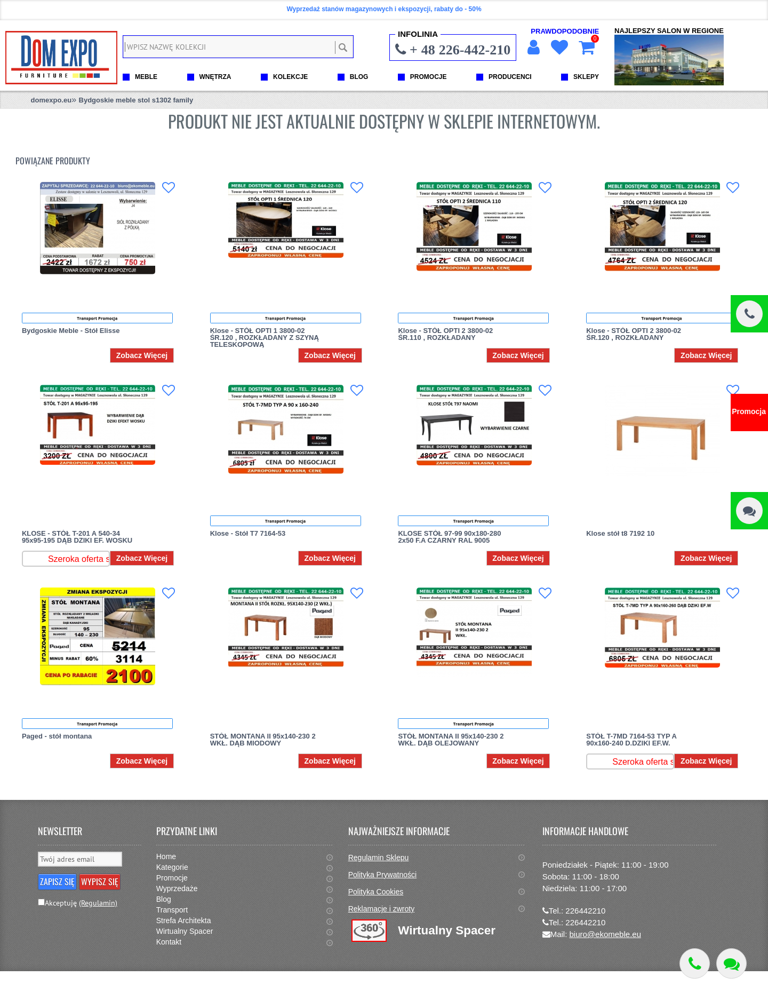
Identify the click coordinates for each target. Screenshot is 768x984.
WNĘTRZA (215, 77)
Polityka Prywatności (382, 874)
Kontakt (168, 942)
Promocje (172, 878)
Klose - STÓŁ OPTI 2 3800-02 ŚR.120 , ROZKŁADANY (633, 334)
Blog (163, 899)
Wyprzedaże (177, 888)
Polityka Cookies (376, 891)
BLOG (359, 77)
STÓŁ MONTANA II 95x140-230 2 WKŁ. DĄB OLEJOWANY (450, 740)
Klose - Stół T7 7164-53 (248, 533)
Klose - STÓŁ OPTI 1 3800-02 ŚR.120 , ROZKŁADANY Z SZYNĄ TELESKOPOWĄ (264, 337)
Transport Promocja (97, 318)
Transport (172, 910)
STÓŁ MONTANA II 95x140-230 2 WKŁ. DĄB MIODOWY (263, 740)
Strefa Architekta (183, 920)
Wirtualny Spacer (184, 931)
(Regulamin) (98, 903)
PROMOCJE (428, 77)
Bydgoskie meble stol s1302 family (136, 100)
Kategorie (172, 867)
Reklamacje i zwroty (381, 908)
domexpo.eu (51, 100)
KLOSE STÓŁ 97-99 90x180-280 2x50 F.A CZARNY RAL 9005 (449, 537)
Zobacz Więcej (141, 355)
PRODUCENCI (510, 77)
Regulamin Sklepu (378, 857)
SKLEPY (586, 77)
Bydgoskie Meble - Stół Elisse (71, 330)
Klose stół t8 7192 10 (620, 533)
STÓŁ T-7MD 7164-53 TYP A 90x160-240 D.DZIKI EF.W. (631, 740)
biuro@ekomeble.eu (605, 934)
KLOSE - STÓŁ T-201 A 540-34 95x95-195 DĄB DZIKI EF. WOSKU (77, 537)
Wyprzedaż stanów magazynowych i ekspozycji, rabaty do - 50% (383, 9)
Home (166, 856)
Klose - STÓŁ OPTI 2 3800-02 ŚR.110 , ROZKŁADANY (445, 334)
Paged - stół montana (57, 736)
